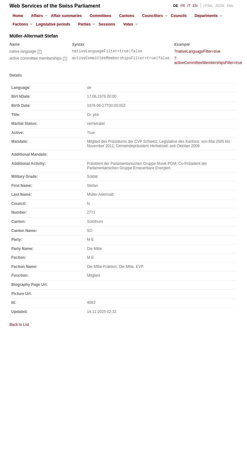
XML (230, 6)
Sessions (107, 24)
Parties (84, 24)
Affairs (37, 16)
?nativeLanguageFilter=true (197, 51)
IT (189, 6)
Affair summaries (66, 16)
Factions (20, 24)
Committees (100, 16)
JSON (219, 6)
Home (18, 16)
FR (183, 6)
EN (195, 6)
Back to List (19, 325)
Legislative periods (53, 24)
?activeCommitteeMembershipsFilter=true (208, 61)
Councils (179, 16)
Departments (206, 16)
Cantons (126, 16)
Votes (128, 24)
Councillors (152, 16)
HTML (208, 6)
